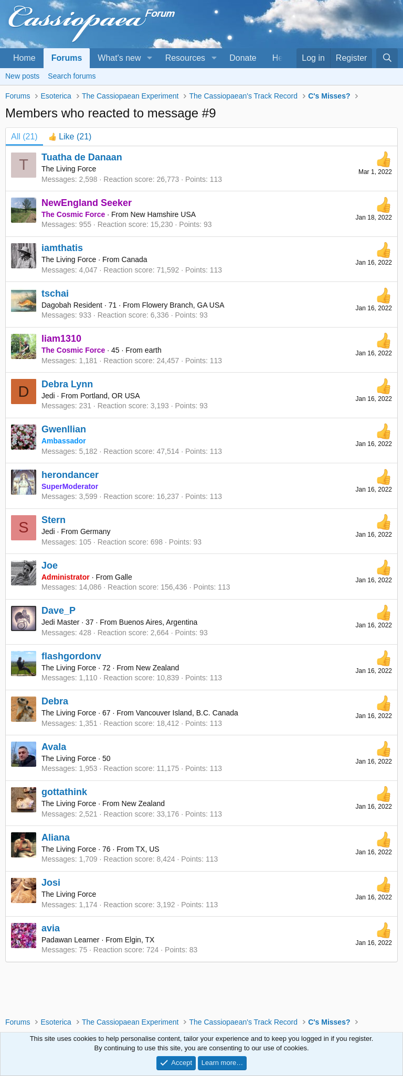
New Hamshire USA (163, 214)
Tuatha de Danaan (81, 157)
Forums (66, 57)
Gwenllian (63, 429)
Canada (134, 259)
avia (50, 928)
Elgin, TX (140, 940)
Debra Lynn (67, 384)
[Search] (387, 58)
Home (24, 57)
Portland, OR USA (110, 396)
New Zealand (157, 668)
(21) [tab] (24, 136)
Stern (53, 520)
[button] (149, 58)
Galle (123, 577)
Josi (50, 882)
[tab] (70, 137)
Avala (53, 747)
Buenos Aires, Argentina (158, 622)
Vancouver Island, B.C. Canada (187, 713)
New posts (22, 76)
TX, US (148, 849)
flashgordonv (71, 656)
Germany (95, 531)
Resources (185, 57)
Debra (54, 701)
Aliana (55, 837)
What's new (119, 57)
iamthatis (62, 248)
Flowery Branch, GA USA (183, 305)
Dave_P (58, 610)
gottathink (64, 792)
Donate (243, 57)
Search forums (72, 76)
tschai (55, 293)
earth (153, 350)
